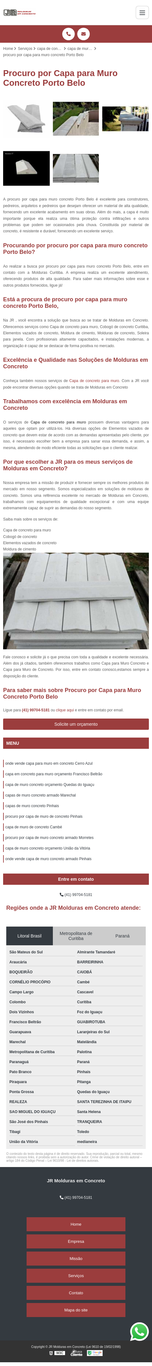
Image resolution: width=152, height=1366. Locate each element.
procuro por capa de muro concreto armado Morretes (49, 838)
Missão (75, 1258)
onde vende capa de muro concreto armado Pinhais (48, 859)
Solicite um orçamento (76, 724)
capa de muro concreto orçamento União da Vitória (47, 848)
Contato (76, 1293)
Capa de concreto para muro (94, 381)
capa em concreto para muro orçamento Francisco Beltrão (53, 774)
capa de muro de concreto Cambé (33, 827)
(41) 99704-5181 (36, 710)
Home (76, 1224)
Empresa (76, 1241)
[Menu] (142, 12)
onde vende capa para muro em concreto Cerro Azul (49, 763)
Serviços (76, 1275)
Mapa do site (76, 1310)
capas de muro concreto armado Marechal (40, 795)
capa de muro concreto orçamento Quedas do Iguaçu (49, 784)
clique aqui (65, 710)
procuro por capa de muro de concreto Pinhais (44, 816)
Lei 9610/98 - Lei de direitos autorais (73, 1160)
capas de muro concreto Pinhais (32, 806)
